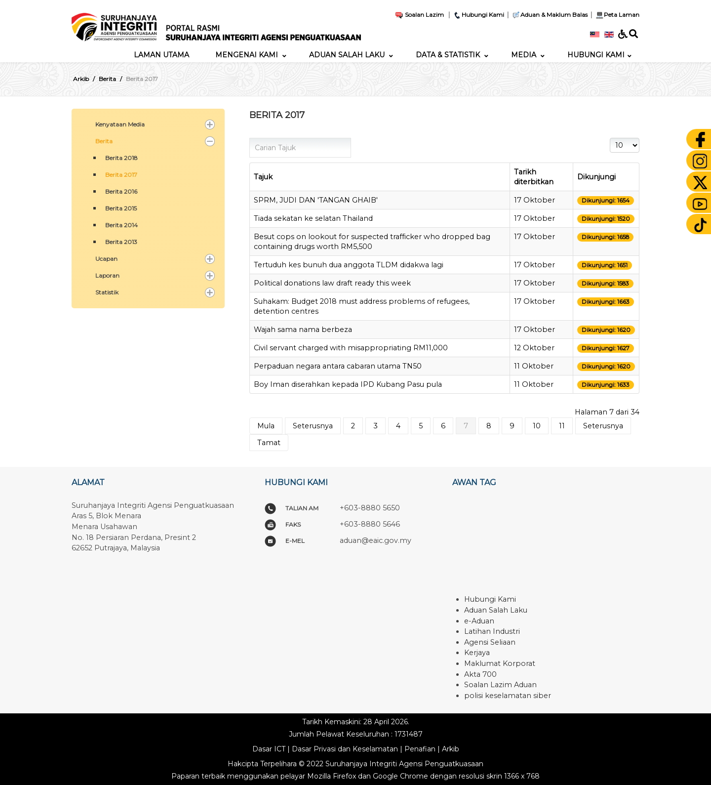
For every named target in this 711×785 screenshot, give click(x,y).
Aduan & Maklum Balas (550, 14)
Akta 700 (480, 674)
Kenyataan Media (120, 124)
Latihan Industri (492, 631)
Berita (104, 141)
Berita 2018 (121, 158)
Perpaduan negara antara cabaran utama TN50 (338, 366)
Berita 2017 (121, 174)
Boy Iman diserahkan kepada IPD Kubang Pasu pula (348, 384)
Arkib (450, 748)
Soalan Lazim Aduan (500, 684)
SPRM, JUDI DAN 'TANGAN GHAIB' (316, 200)
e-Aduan (479, 621)
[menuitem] (161, 54)
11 (562, 425)
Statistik (106, 292)
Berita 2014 (121, 225)
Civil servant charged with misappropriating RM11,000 (351, 347)
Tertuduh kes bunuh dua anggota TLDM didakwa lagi (348, 264)
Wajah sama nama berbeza (303, 329)
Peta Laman (616, 14)
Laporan (107, 275)
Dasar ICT (268, 748)
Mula (266, 425)
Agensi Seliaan (489, 642)
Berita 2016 (121, 191)
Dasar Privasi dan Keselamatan (345, 748)
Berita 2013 (121, 242)
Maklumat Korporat (499, 663)
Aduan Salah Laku (495, 610)
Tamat (268, 442)
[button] (210, 124)
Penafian (419, 748)
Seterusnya (313, 425)
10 (537, 425)
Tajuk (263, 176)
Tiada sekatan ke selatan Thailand (313, 218)
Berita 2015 (121, 208)
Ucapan (106, 258)
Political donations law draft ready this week (332, 283)
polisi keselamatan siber (507, 695)
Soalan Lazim (419, 14)
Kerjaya (477, 652)
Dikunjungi (596, 176)
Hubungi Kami (478, 14)
